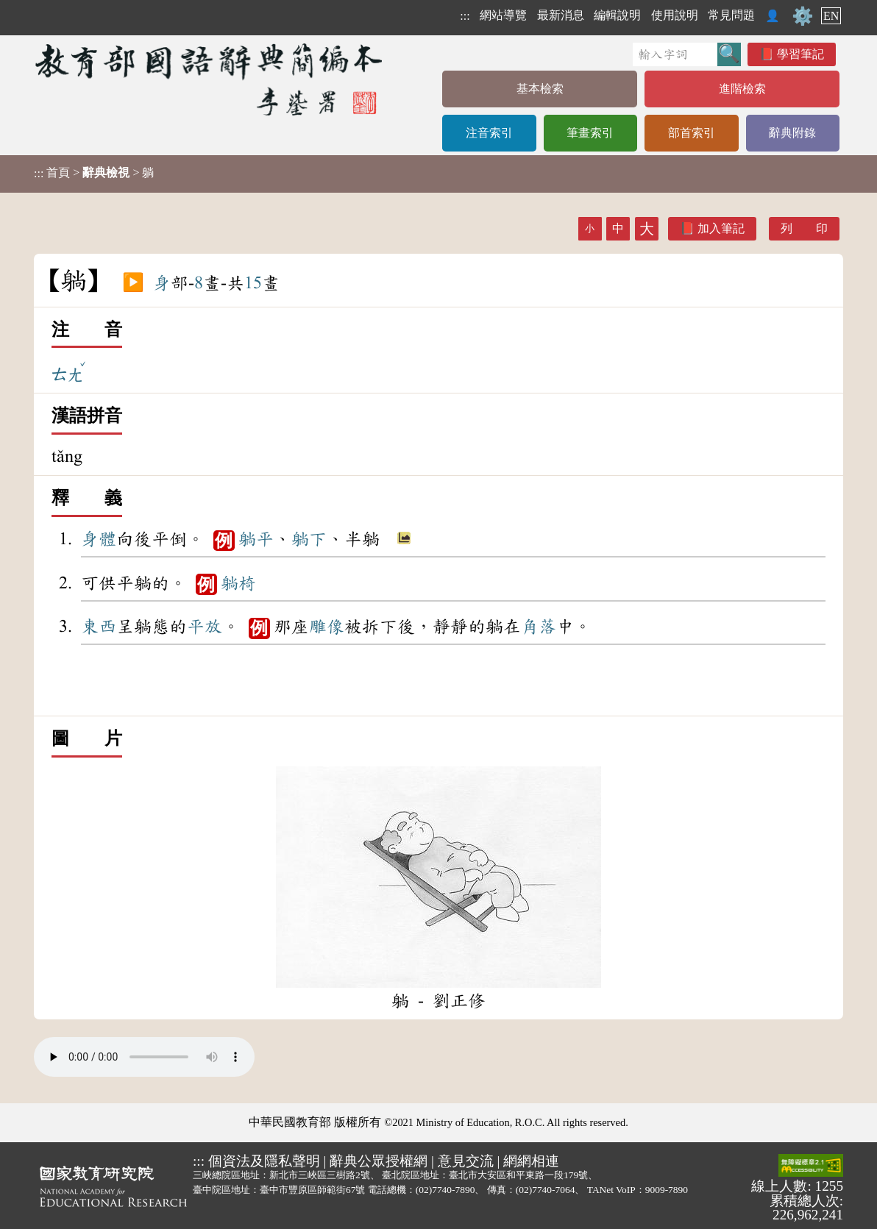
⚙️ (803, 16)
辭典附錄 (792, 133)
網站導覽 (503, 15)
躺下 (309, 539)
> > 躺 (94, 172)
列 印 (804, 228)
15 (253, 283)
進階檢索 (742, 88)
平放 (204, 626)
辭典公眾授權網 (378, 1161)
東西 (98, 626)
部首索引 (691, 133)
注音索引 (489, 133)
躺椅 (238, 583)
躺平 (256, 539)
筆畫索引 (590, 133)
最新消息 (560, 15)
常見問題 (731, 15)
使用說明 (674, 15)
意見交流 (466, 1161)
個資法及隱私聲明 (264, 1161)
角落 (538, 626)
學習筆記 (800, 54)
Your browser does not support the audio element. (144, 1057)
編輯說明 (617, 15)
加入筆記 (721, 228)
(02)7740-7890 (445, 1189)
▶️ (133, 283)
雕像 (326, 626)
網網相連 (531, 1161)
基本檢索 (540, 88)
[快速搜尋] (675, 54)
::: (464, 16)
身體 (98, 539)
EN (831, 16)
